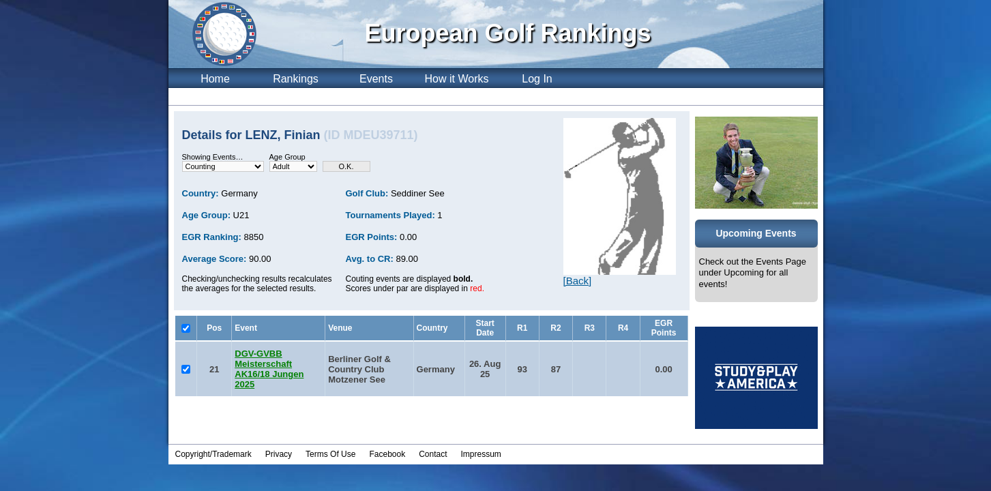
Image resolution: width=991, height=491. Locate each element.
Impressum (481, 454)
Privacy (278, 454)
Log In (537, 79)
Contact (433, 454)
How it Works (457, 79)
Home (215, 79)
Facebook (387, 454)
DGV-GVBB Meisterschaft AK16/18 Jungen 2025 (269, 368)
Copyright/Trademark (213, 454)
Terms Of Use (330, 454)
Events (376, 79)
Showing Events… (212, 157)
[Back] (577, 280)
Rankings (296, 79)
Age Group (287, 157)
